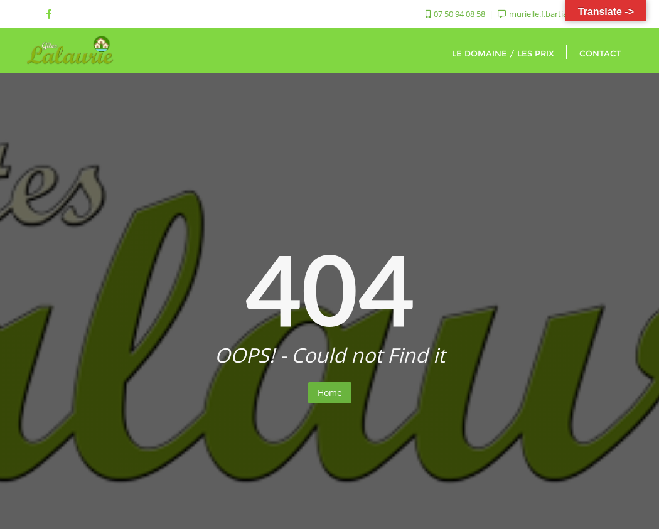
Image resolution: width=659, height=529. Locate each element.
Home (330, 392)
